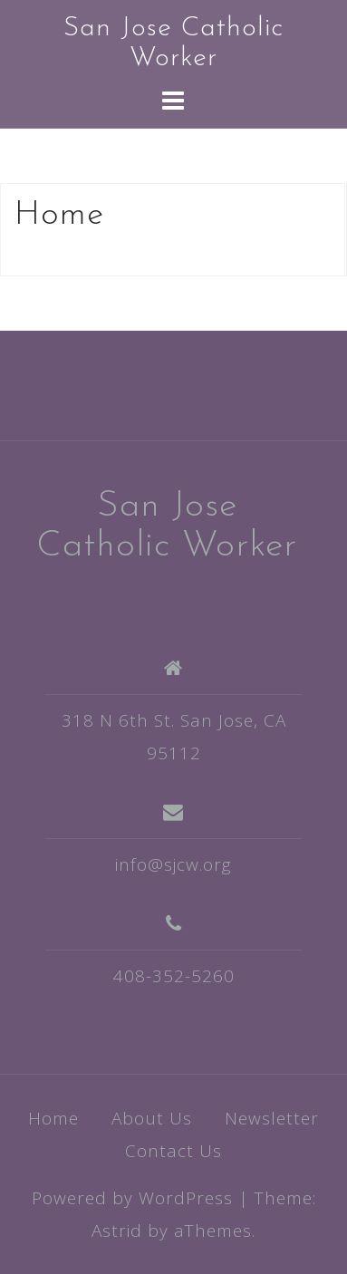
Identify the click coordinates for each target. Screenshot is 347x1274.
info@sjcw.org (173, 864)
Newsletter (272, 1118)
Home (53, 1118)
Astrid (117, 1230)
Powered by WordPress (132, 1198)
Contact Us (173, 1151)
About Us (151, 1118)
